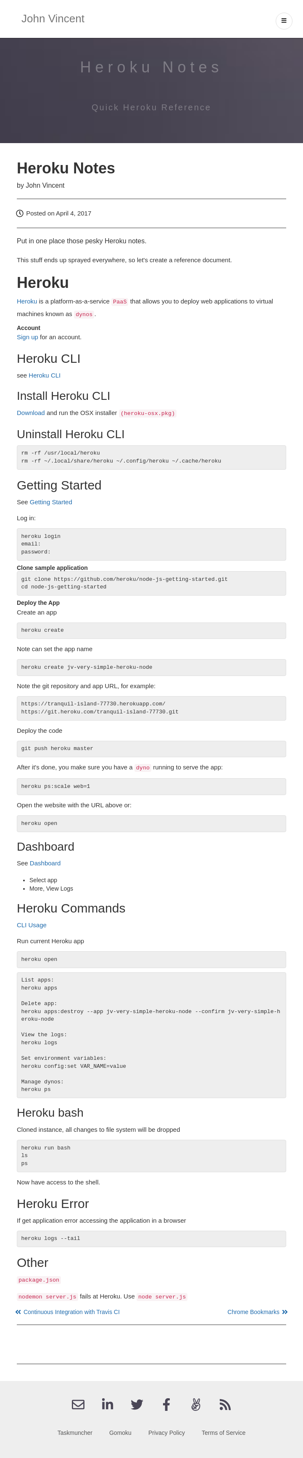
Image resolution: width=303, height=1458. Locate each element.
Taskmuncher (75, 1432)
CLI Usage (32, 925)
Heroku (27, 301)
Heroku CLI (45, 375)
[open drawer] (284, 21)
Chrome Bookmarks (256, 1312)
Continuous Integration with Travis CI (68, 1312)
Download (31, 412)
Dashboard (45, 863)
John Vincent (52, 18)
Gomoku (120, 1432)
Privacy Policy (166, 1432)
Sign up (27, 337)
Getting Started (51, 502)
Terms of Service (223, 1432)
